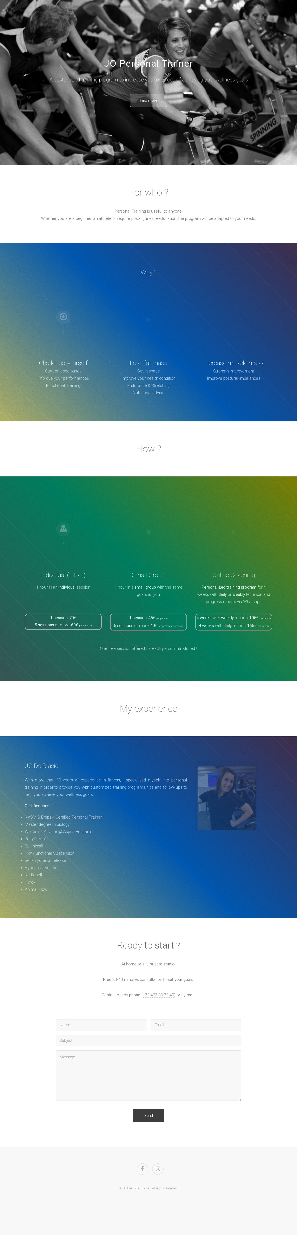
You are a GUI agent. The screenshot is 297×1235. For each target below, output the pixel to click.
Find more (148, 100)
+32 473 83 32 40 (158, 995)
